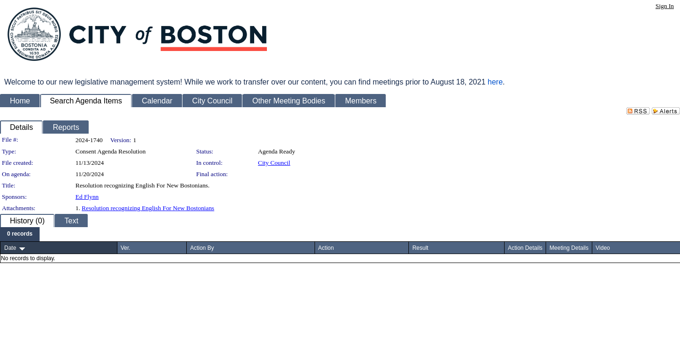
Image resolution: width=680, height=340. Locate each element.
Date (10, 248)
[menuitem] (19, 234)
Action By (202, 248)
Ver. (126, 248)
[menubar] (20, 234)
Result (420, 248)
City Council (274, 162)
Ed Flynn (87, 196)
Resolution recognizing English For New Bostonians (148, 208)
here (495, 82)
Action (326, 248)
